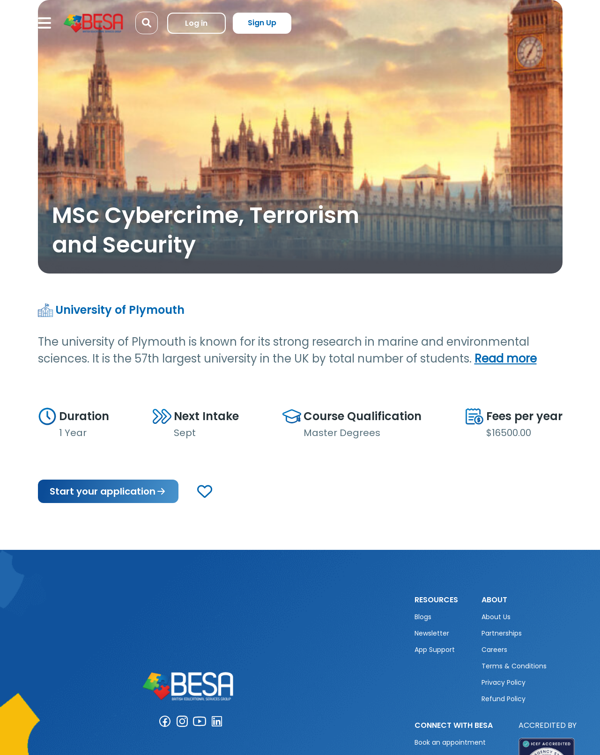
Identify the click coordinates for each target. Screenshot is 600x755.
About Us (496, 617)
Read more (505, 358)
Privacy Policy (503, 682)
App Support (435, 649)
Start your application (108, 491)
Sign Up (262, 22)
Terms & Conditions (514, 666)
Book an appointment (450, 742)
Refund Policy (503, 698)
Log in (196, 23)
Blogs (423, 617)
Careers (494, 649)
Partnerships (501, 633)
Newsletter (432, 633)
